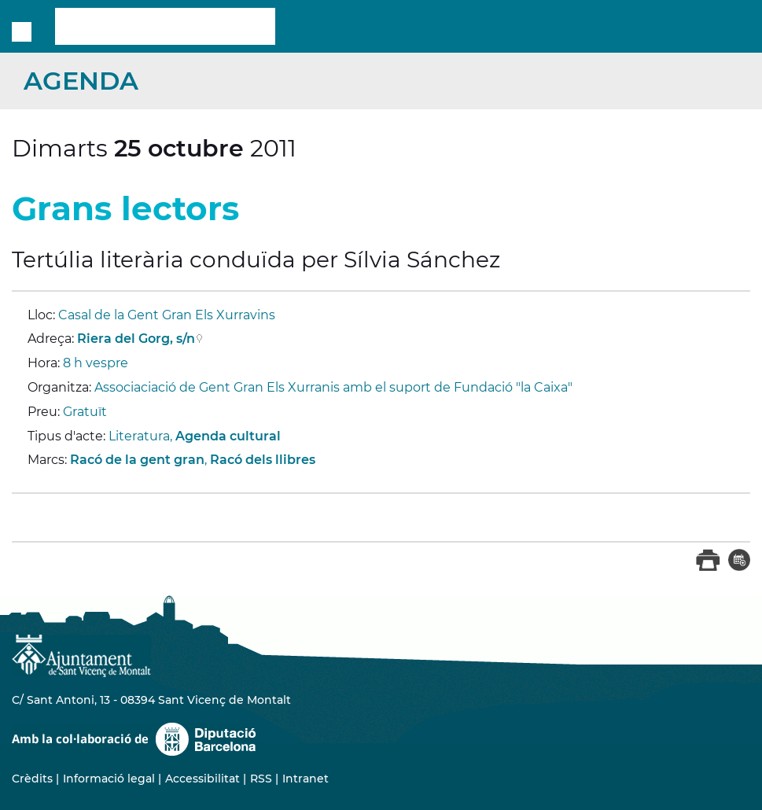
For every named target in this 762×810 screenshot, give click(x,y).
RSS (261, 778)
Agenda (81, 80)
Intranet (305, 778)
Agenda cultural (228, 436)
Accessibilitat (202, 778)
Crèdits (32, 778)
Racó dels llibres (262, 459)
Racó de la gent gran (137, 459)
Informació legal (109, 778)
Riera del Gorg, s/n (136, 338)
